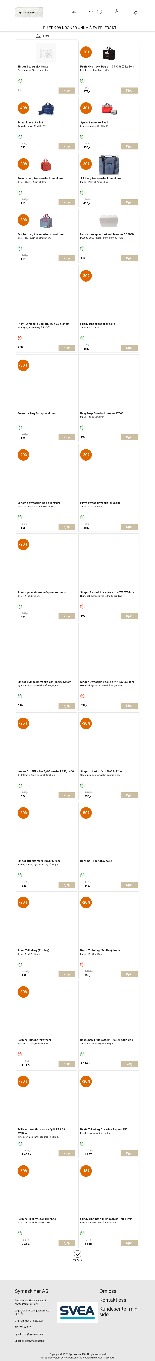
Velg (129, 1064)
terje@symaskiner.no (33, 1334)
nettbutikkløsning (73, 1357)
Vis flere (77, 1260)
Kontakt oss (112, 1300)
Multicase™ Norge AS (103, 1357)
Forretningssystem (50, 1357)
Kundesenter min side (118, 1311)
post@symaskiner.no (33, 1341)
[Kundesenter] (99, 11)
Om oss (107, 1291)
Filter (46, 36)
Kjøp (67, 90)
